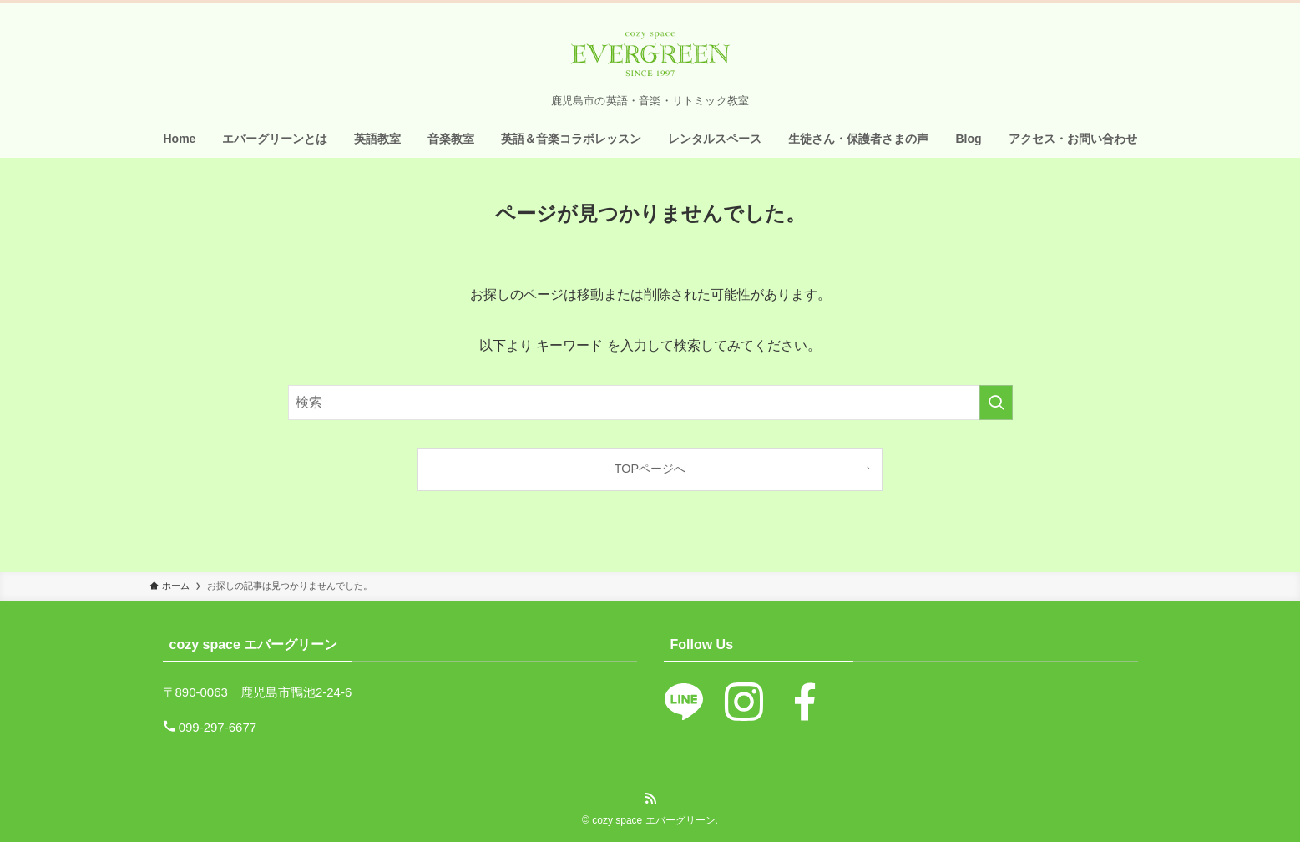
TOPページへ (650, 468)
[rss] (650, 798)
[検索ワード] (650, 402)
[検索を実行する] (996, 402)
